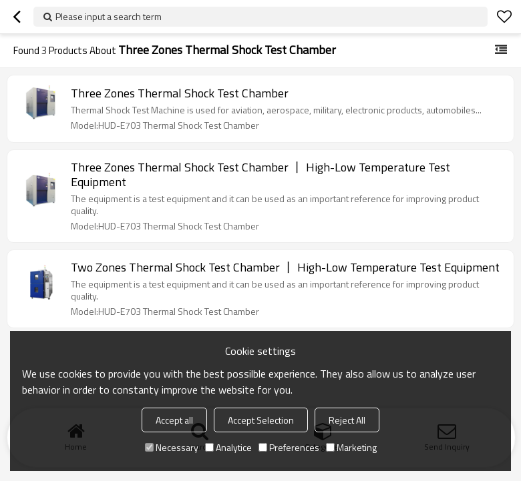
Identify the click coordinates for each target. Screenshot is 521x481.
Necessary (171, 447)
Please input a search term (108, 16)
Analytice (228, 447)
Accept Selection (261, 420)
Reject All (347, 420)
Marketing (351, 447)
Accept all (174, 420)
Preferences (288, 447)
